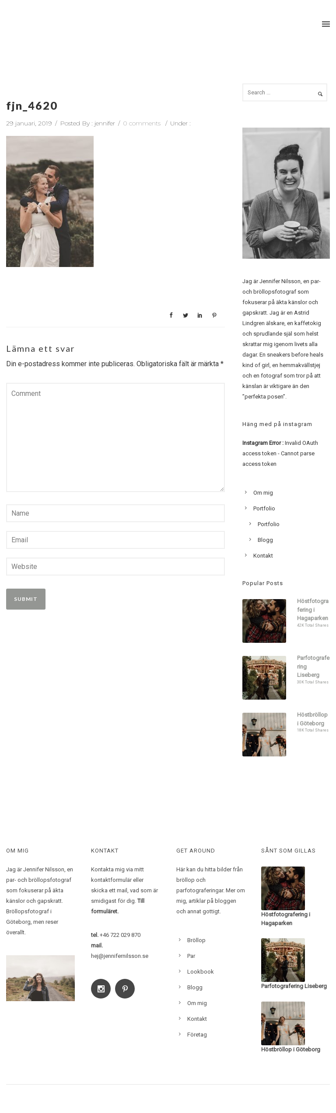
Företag (197, 1034)
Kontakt (263, 555)
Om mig (263, 492)
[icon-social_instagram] (103, 989)
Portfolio (264, 508)
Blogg (265, 540)
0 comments (142, 123)
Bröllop (196, 940)
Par (191, 956)
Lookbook (200, 971)
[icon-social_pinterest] (127, 989)
